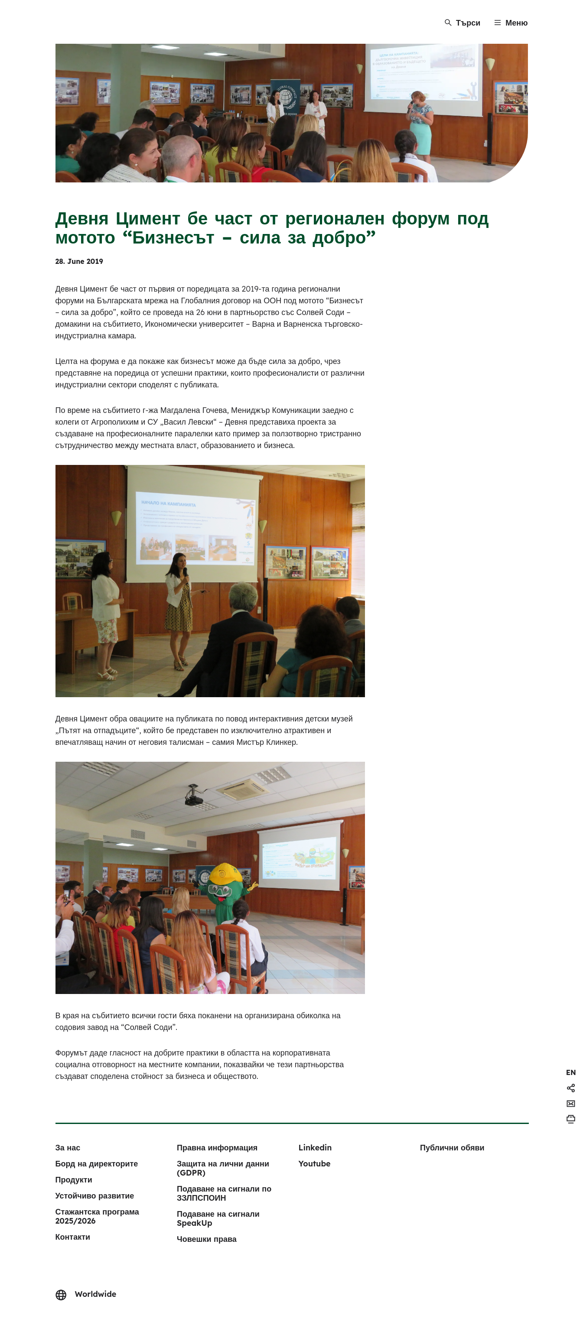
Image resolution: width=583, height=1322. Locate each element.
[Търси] (462, 22)
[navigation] (571, 1072)
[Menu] (511, 22)
